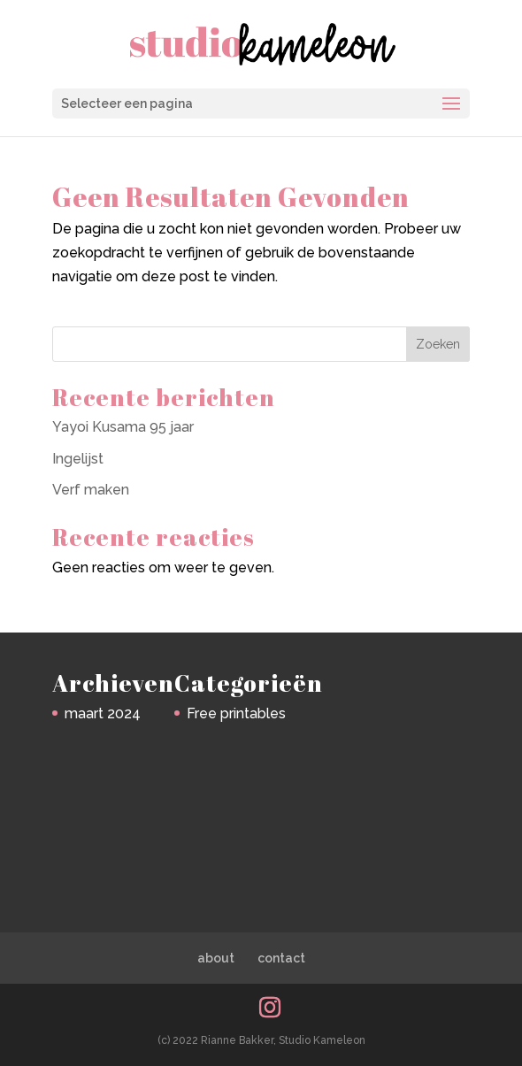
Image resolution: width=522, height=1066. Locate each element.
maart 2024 (103, 713)
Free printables (236, 713)
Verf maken (90, 489)
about (215, 958)
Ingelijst (78, 458)
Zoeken (438, 344)
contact (281, 958)
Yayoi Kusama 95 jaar (123, 426)
